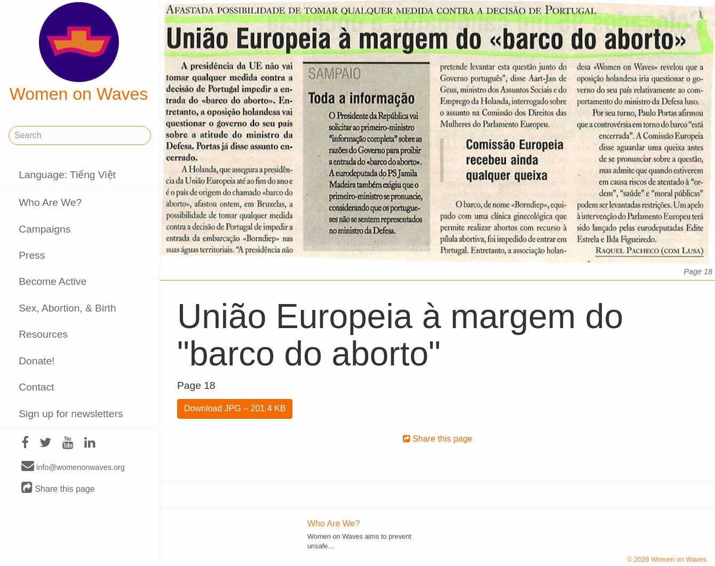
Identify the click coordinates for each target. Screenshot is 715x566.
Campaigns (44, 229)
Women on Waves (79, 52)
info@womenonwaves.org (73, 466)
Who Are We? (50, 202)
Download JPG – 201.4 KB (234, 408)
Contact (36, 387)
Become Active (52, 281)
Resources (43, 334)
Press (32, 255)
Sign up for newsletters (71, 413)
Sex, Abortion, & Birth (67, 308)
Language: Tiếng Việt (67, 174)
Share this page (58, 488)
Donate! (36, 360)
